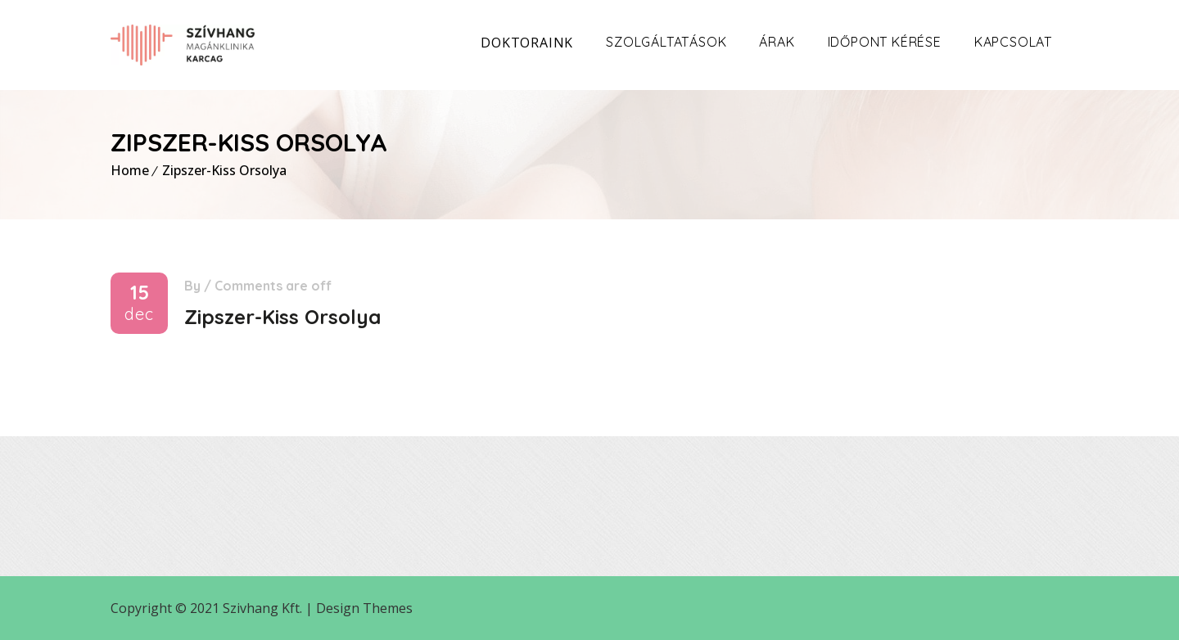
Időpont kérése (885, 42)
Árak (776, 42)
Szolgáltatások (666, 42)
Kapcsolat (1013, 42)
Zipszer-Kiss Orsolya (224, 170)
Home (130, 170)
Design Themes (364, 608)
